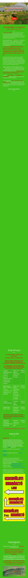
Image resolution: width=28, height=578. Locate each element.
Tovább (14, 18)
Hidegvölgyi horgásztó (17, 463)
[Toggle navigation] (24, 1)
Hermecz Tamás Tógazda (18, 467)
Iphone (4, 450)
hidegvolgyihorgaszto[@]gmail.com (12, 462)
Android (5, 451)
